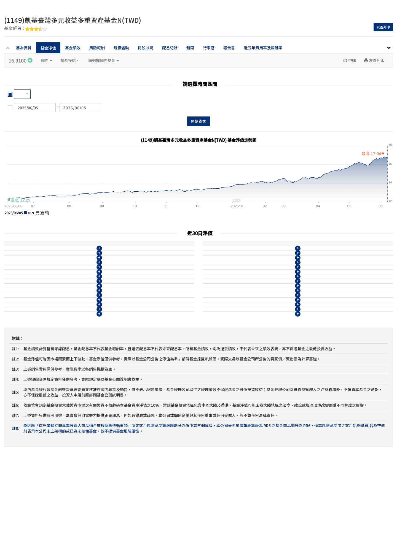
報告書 (229, 47)
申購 (350, 60)
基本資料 (23, 47)
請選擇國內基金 (103, 60)
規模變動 (121, 47)
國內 (46, 60)
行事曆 (208, 47)
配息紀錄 (170, 47)
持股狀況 (145, 47)
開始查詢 (198, 121)
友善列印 (383, 27)
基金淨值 (48, 48)
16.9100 (21, 60)
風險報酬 (97, 47)
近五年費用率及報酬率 (263, 47)
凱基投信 (69, 60)
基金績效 (73, 47)
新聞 (190, 47)
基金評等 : (25, 28)
